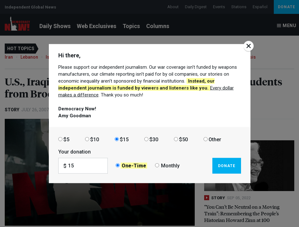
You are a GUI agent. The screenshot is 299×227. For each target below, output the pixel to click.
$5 (66, 139)
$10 (94, 139)
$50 (183, 139)
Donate (226, 165)
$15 (124, 139)
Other (215, 139)
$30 (153, 139)
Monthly (170, 166)
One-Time (134, 166)
